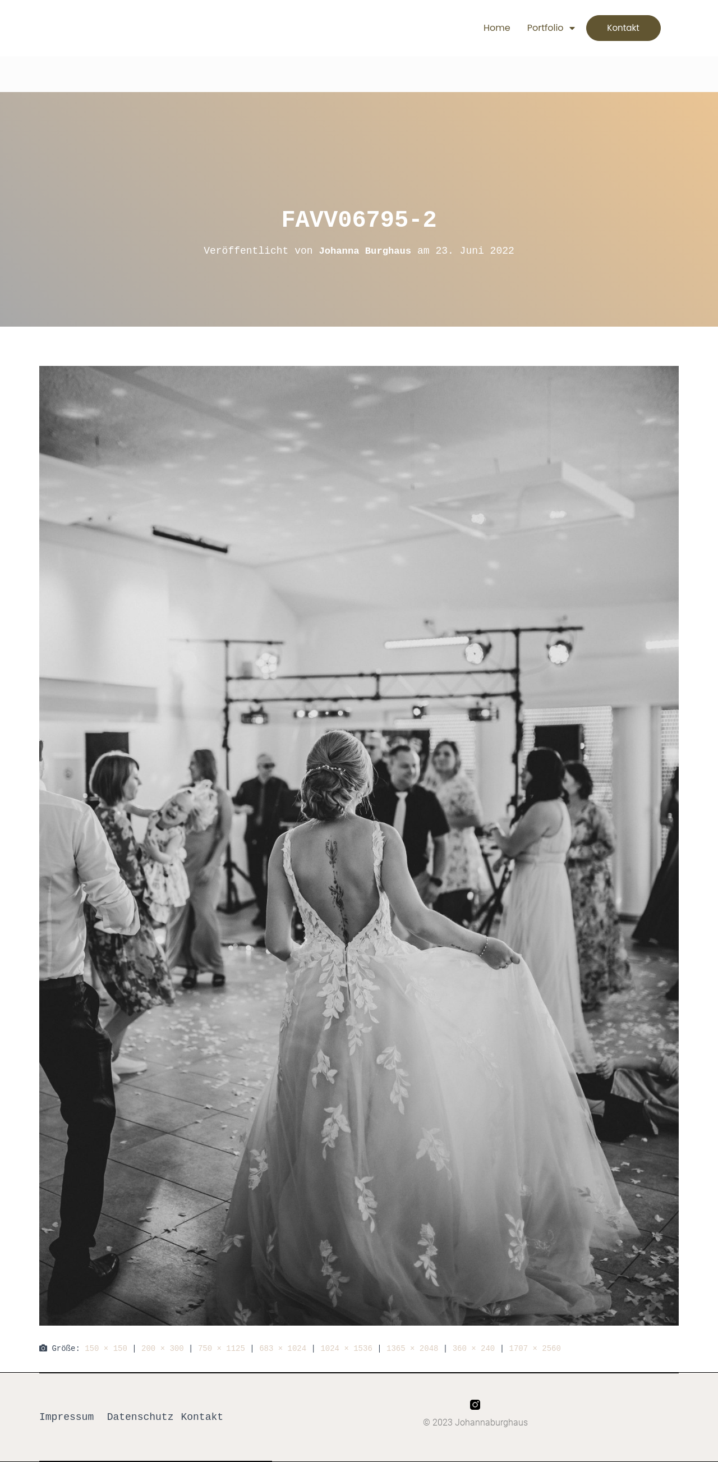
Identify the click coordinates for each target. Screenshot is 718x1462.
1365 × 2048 (412, 1348)
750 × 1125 (221, 1348)
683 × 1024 (282, 1348)
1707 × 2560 (534, 1348)
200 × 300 (162, 1348)
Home (485, 27)
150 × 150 (106, 1348)
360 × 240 (474, 1348)
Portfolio (540, 28)
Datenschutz (140, 1417)
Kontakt (202, 1417)
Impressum (66, 1417)
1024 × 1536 (346, 1348)
